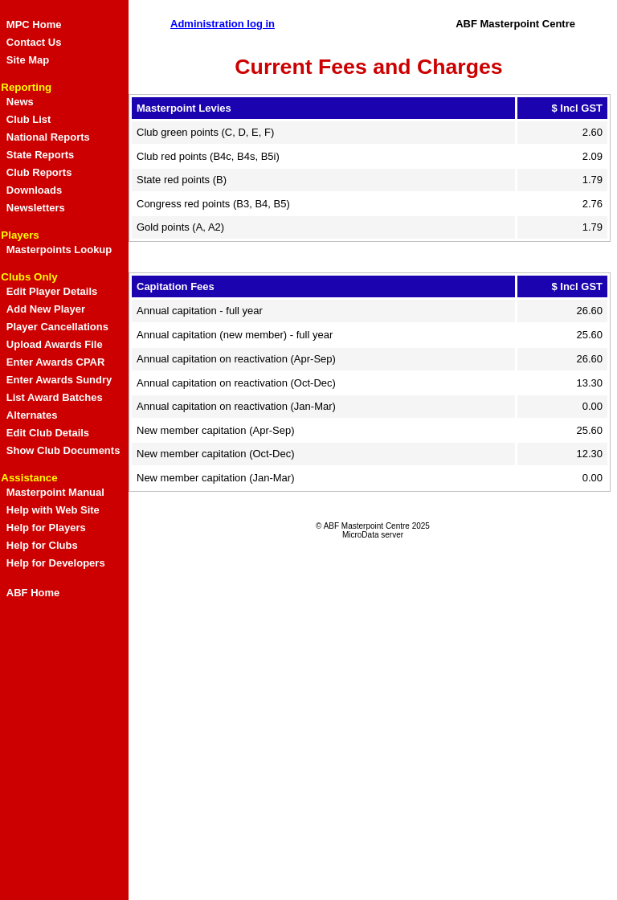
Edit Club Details (47, 433)
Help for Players (46, 528)
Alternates (32, 415)
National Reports (48, 137)
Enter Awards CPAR (55, 362)
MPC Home (34, 24)
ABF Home (32, 593)
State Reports (40, 155)
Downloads (34, 190)
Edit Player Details (51, 291)
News (20, 102)
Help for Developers (55, 563)
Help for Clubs (42, 545)
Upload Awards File (54, 344)
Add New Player (45, 309)
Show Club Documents (63, 450)
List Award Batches (54, 397)
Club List (28, 119)
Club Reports (39, 172)
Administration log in (222, 24)
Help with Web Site (53, 510)
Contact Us (34, 42)
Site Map (27, 60)
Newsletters (35, 208)
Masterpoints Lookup (59, 249)
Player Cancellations (57, 327)
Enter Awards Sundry (59, 380)
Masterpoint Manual (55, 492)
